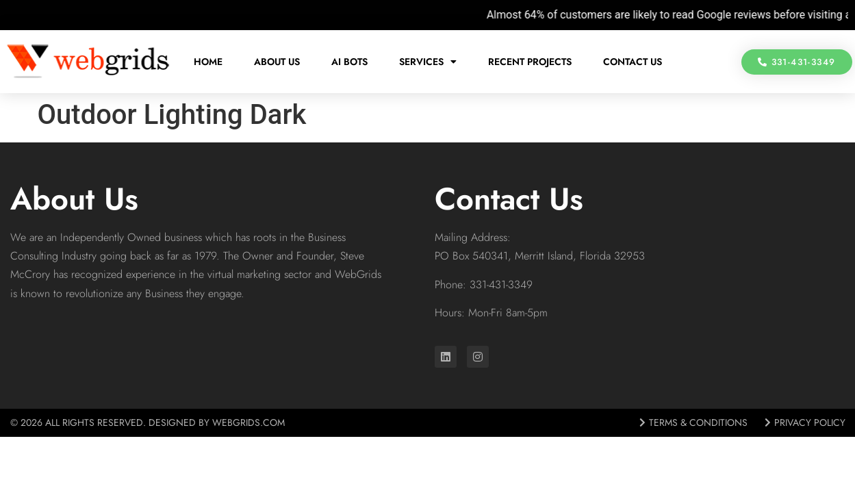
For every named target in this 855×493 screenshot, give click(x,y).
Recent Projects (530, 61)
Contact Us (632, 61)
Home (208, 61)
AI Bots (349, 61)
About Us (277, 61)
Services (428, 61)
